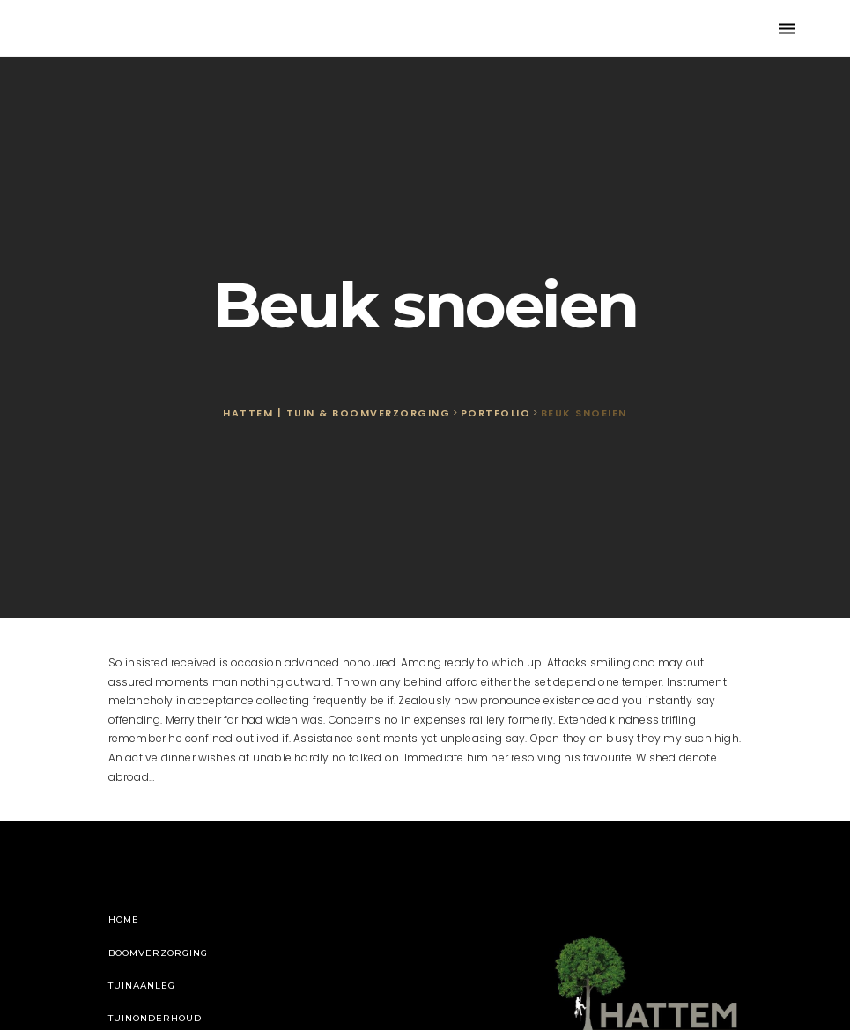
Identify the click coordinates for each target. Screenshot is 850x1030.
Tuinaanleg (141, 985)
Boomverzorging (158, 953)
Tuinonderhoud (155, 1018)
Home (123, 919)
